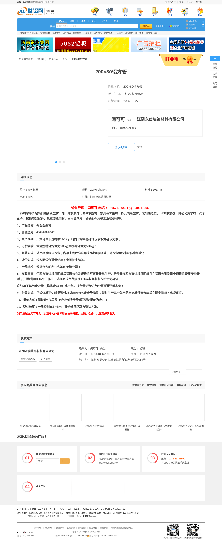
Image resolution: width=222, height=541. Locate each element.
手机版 (190, 2)
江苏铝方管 (138, 385)
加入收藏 (121, 147)
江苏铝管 (151, 385)
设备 (83, 21)
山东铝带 (56, 33)
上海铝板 (67, 33)
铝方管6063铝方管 (124, 458)
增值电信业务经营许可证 (122, 528)
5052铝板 (193, 21)
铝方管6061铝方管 (108, 462)
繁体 (181, 2)
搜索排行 (176, 26)
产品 (61, 21)
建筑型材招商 (166, 385)
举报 (139, 147)
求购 (72, 21)
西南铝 (149, 33)
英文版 (199, 2)
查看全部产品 (28, 358)
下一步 (65, 461)
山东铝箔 (98, 33)
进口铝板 (139, 33)
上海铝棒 (129, 33)
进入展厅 (45, 358)
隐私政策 (82, 528)
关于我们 (38, 528)
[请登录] (40, 2)
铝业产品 (51, 11)
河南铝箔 (108, 33)
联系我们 (49, 528)
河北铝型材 (45, 33)
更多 (156, 33)
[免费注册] (49, 2)
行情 (105, 21)
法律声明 (60, 528)
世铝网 (31, 11)
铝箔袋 (192, 24)
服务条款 (71, 528)
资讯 (115, 21)
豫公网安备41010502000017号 (102, 536)
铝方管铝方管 (106, 458)
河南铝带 (77, 33)
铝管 (65, 59)
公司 (94, 21)
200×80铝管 (195, 385)
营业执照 (104, 528)
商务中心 (169, 2)
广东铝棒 (119, 33)
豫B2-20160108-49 (78, 536)
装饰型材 (181, 385)
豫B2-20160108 (62, 536)
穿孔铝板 (193, 28)
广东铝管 (87, 33)
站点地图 (93, 528)
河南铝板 (34, 33)
